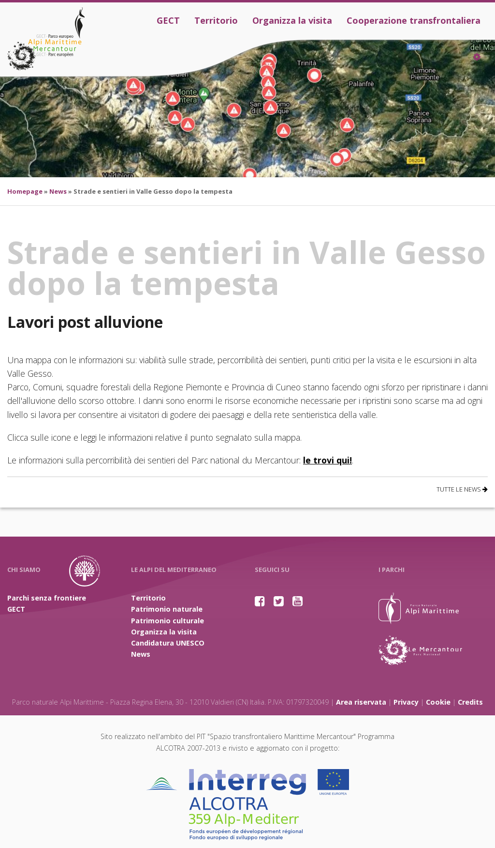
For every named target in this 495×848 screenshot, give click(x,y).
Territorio (216, 20)
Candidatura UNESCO (167, 643)
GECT (168, 20)
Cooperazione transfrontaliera (413, 20)
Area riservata (361, 702)
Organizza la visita (292, 20)
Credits (470, 702)
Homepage (25, 191)
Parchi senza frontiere (46, 597)
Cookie (438, 702)
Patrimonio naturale (167, 609)
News (58, 191)
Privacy (406, 702)
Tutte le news (462, 489)
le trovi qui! (327, 460)
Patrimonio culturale (167, 620)
